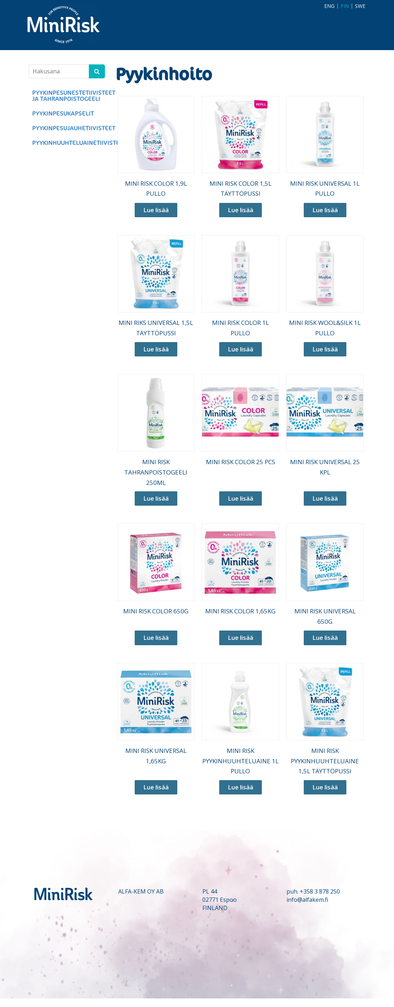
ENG (329, 6)
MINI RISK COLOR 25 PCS (240, 462)
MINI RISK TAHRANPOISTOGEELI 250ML (155, 472)
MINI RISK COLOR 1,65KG (240, 611)
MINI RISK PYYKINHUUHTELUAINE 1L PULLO (240, 760)
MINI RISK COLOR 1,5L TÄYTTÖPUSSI (241, 188)
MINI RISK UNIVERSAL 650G (325, 616)
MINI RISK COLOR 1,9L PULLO (156, 188)
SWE (360, 6)
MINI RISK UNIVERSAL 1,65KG (156, 755)
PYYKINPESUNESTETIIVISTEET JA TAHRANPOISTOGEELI (68, 96)
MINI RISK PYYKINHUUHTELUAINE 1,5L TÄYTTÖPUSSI (325, 760)
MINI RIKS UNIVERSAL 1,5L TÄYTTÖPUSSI (156, 327)
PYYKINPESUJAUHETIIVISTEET (68, 128)
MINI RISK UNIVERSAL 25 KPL (325, 467)
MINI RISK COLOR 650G (155, 611)
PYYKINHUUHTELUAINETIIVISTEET (68, 143)
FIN (345, 6)
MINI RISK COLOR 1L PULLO (240, 327)
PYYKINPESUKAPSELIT (63, 113)
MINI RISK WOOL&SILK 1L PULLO (325, 327)
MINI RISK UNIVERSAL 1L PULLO (325, 188)
